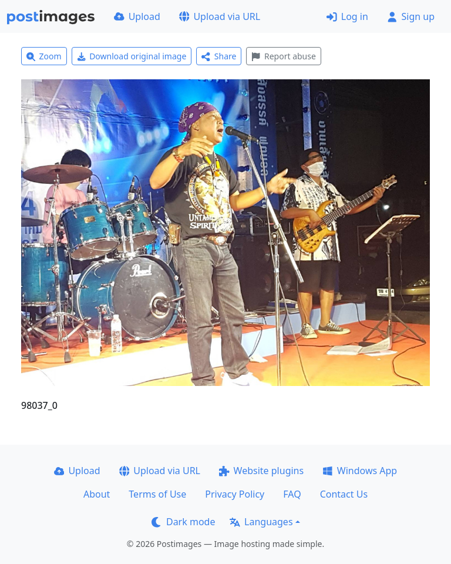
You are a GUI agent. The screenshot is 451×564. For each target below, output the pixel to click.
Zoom (44, 56)
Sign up (411, 16)
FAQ (292, 494)
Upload (137, 16)
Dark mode (183, 521)
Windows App (359, 470)
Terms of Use (157, 494)
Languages (261, 521)
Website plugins (261, 470)
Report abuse (283, 56)
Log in (347, 16)
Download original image (132, 56)
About (96, 494)
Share (218, 56)
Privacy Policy (234, 494)
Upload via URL (219, 16)
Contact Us (344, 494)
